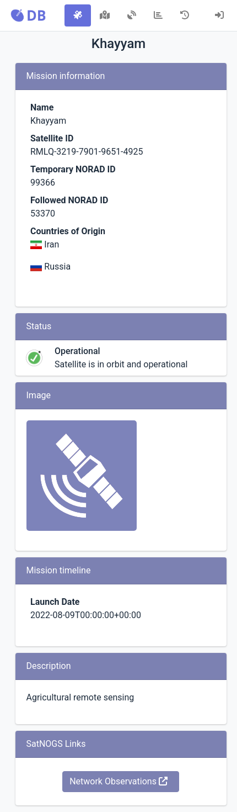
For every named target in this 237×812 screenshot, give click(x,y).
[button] (28, 15)
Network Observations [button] (118, 781)
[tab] (77, 15)
